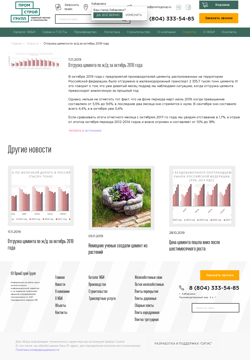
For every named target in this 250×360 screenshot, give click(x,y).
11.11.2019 (44, 208)
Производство (85, 32)
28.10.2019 (205, 209)
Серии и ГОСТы (54, 32)
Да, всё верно (108, 15)
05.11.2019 (124, 211)
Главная (16, 44)
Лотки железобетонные (149, 284)
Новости (189, 32)
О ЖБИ (209, 32)
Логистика (112, 32)
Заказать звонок (219, 18)
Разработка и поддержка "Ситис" (183, 344)
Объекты (60, 305)
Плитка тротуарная (147, 319)
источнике (93, 130)
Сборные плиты (144, 305)
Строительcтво (98, 291)
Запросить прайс (71, 7)
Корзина (222, 5)
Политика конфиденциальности (37, 350)
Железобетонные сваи (148, 277)
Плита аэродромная (147, 312)
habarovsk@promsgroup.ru (153, 7)
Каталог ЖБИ (24, 32)
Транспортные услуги (102, 298)
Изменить (134, 15)
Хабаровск (98, 4)
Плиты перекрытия (146, 291)
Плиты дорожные (145, 298)
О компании (166, 32)
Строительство (138, 32)
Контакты (229, 32)
